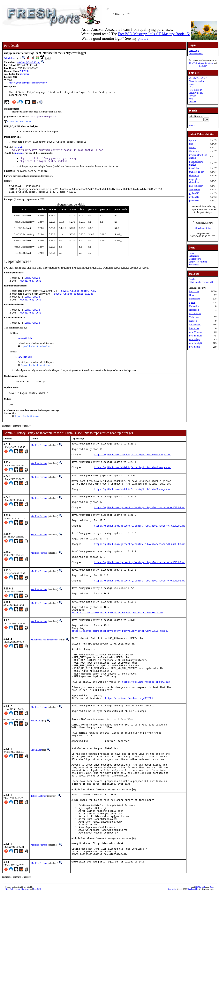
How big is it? (195, 90)
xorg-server (194, 189)
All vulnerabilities (202, 228)
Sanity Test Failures (198, 261)
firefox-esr (194, 151)
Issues (191, 84)
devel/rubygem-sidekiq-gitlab (73, 301)
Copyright (172, 969)
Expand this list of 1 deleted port (36, 356)
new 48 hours (195, 335)
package (19, 156)
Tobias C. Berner (39, 864)
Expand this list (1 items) (27, 428)
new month (194, 346)
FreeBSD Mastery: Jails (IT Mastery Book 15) (154, 34)
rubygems (24, 74)
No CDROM (195, 313)
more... (192, 125)
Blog (191, 98)
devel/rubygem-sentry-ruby (78, 298)
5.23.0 (7, 58)
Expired (193, 321)
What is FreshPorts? (198, 78)
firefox (192, 147)
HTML (198, 967)
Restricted (194, 309)
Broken (192, 295)
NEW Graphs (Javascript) (201, 282)
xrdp (191, 143)
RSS (211, 967)
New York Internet (196, 63)
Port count (194, 291)
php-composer (196, 185)
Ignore (192, 302)
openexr (193, 140)
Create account (196, 53)
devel (13, 58)
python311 (194, 200)
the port (18, 149)
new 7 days (194, 339)
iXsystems (209, 63)
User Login (194, 50)
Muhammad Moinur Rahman (44, 680)
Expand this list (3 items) (19, 123)
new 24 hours (195, 332)
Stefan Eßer (36, 776)
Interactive (194, 328)
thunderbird (194, 168)
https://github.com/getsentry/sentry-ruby (28, 83)
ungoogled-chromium (194, 181)
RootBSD (203, 66)
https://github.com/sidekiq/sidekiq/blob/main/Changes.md (132, 469)
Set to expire (195, 324)
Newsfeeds (194, 264)
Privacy (192, 95)
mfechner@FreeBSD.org (28, 62)
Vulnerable (194, 317)
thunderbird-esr (196, 171)
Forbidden (194, 306)
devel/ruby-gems (30, 287)
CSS (203, 967)
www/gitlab (25, 348)
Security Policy (196, 92)
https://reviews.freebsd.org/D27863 (146, 732)
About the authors (197, 81)
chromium (194, 175)
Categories (194, 256)
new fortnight (195, 343)
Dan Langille (192, 969)
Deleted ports (195, 258)
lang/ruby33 (32, 284)
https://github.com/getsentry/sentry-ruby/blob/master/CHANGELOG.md (139, 529)
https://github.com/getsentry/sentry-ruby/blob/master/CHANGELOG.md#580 (120, 671)
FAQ (191, 87)
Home (191, 253)
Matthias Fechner (39, 457)
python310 (194, 193)
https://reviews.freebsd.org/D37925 (129, 752)
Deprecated (194, 298)
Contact (192, 101)
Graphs (192, 279)
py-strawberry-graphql (196, 163)
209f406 (24, 71)
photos (143, 38)
